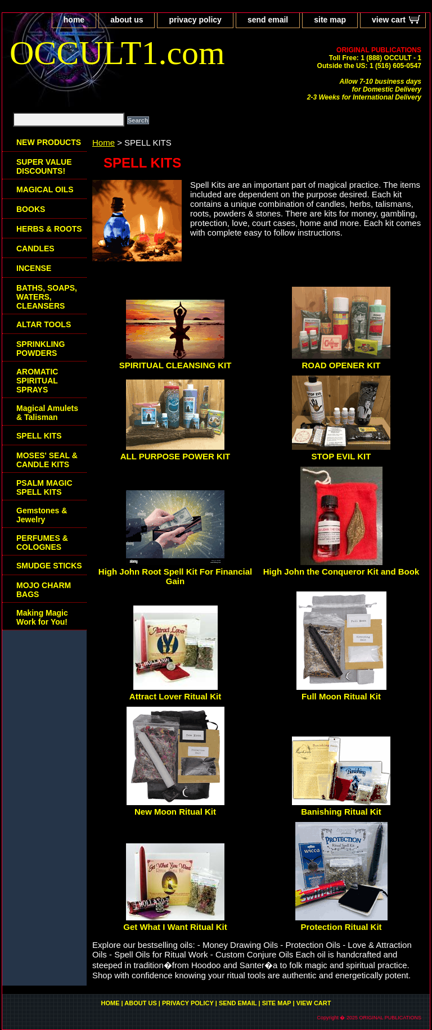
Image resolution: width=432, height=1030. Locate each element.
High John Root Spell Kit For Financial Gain (175, 576)
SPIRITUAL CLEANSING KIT (175, 365)
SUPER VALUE (44, 166)
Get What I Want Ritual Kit (175, 927)
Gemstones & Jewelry (41, 515)
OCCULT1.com (117, 52)
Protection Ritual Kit (340, 927)
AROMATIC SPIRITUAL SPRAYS (37, 380)
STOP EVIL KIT (341, 456)
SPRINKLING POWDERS (40, 349)
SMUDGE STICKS (49, 565)
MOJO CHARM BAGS (43, 590)
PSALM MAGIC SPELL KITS (44, 487)
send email (268, 19)
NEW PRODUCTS (48, 142)
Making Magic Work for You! (42, 617)
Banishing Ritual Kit (341, 811)
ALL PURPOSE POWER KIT (175, 456)
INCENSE (33, 268)
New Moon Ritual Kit (175, 811)
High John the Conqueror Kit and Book (341, 571)
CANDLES (35, 248)
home (74, 19)
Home (103, 142)
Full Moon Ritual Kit (341, 696)
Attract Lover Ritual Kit (175, 696)
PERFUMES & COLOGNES (42, 543)
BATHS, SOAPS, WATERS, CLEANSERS (46, 296)
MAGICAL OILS (45, 189)
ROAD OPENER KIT (341, 365)
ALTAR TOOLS (43, 324)
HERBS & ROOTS (49, 228)
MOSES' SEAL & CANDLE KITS (47, 460)
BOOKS (30, 209)
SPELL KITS (39, 435)
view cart (389, 19)
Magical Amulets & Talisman (47, 413)
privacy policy (195, 19)
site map (330, 19)
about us (126, 19)
